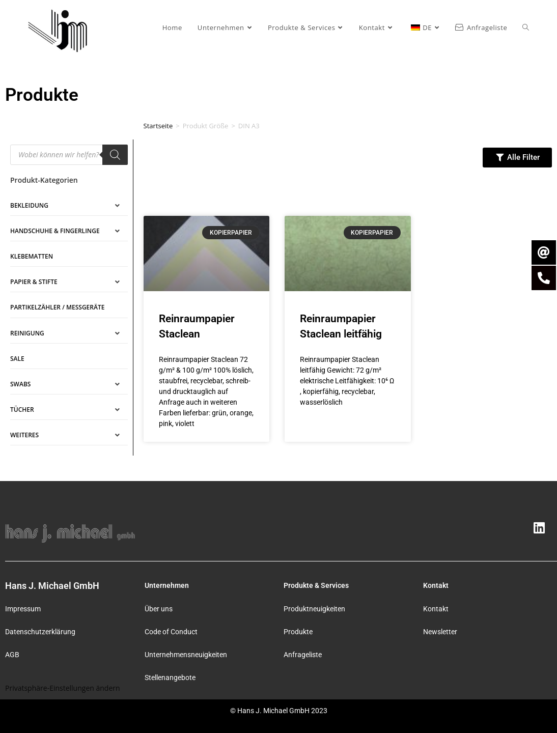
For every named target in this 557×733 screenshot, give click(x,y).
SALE (17, 358)
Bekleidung (29, 205)
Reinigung (27, 333)
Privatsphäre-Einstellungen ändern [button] (62, 688)
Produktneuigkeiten (314, 609)
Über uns (159, 609)
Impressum (23, 609)
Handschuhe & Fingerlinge (55, 231)
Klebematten (31, 256)
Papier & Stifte (34, 281)
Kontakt (436, 609)
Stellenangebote (170, 677)
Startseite (158, 125)
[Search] (115, 155)
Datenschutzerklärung (40, 632)
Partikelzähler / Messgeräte (57, 307)
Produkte (298, 632)
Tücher (22, 409)
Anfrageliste (303, 655)
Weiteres (24, 435)
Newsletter (440, 632)
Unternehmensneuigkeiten (186, 655)
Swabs (20, 384)
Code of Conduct (171, 632)
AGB (12, 655)
